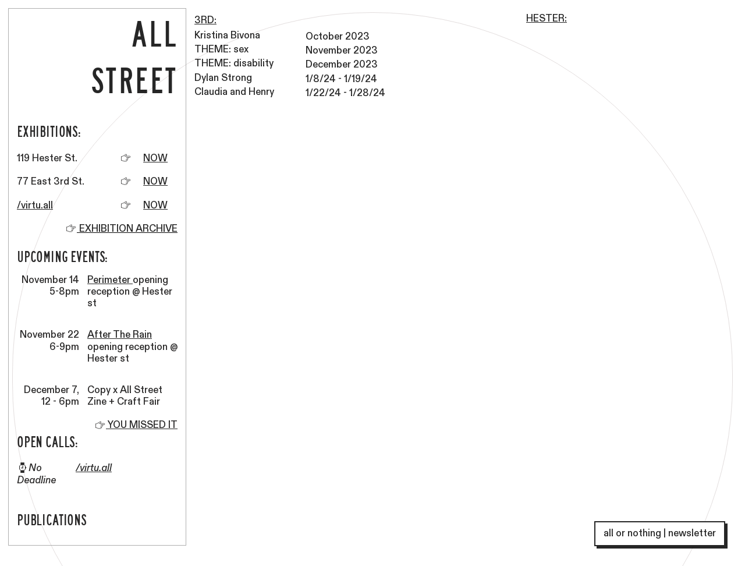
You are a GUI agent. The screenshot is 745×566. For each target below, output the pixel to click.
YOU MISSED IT (136, 425)
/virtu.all (35, 205)
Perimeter (110, 280)
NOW (155, 158)
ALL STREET (134, 55)
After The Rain (119, 334)
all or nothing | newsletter (660, 533)
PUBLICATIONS (52, 519)
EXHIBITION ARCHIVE (127, 228)
